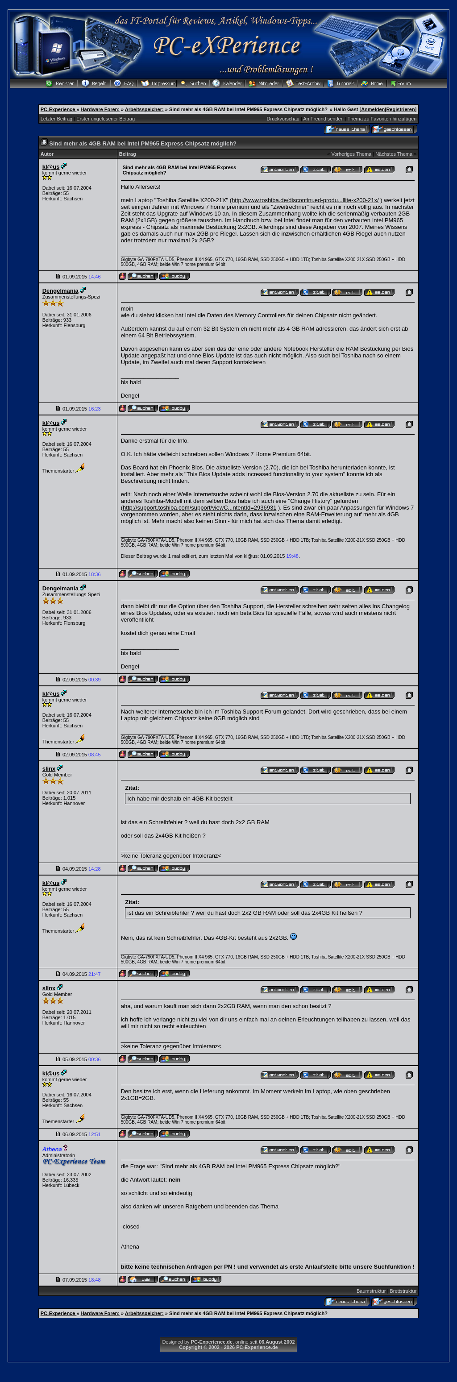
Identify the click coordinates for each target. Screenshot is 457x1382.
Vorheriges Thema (351, 154)
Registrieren (400, 109)
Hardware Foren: (100, 109)
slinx (49, 768)
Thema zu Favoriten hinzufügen (382, 118)
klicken (165, 315)
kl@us (51, 166)
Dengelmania (60, 290)
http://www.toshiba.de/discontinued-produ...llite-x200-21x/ (305, 200)
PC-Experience (59, 109)
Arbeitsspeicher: (144, 109)
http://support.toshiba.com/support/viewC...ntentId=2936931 (199, 507)
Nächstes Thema (393, 154)
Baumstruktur (371, 1291)
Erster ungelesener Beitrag (105, 118)
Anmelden (373, 109)
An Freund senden (323, 118)
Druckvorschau (283, 118)
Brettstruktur (403, 1291)
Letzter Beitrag (57, 118)
